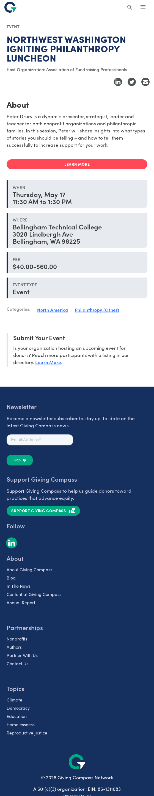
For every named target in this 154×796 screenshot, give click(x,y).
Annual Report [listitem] (21, 602)
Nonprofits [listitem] (17, 639)
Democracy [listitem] (18, 708)
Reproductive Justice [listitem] (27, 733)
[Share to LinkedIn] (118, 82)
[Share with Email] (145, 82)
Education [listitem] (17, 716)
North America (52, 310)
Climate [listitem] (14, 700)
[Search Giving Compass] (129, 7)
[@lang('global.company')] (10, 7)
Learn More (48, 362)
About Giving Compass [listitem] (29, 569)
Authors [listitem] (14, 647)
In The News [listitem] (19, 586)
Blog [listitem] (11, 578)
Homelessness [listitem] (21, 724)
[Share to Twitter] (132, 82)
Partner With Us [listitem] (22, 655)
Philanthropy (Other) (97, 310)
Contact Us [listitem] (17, 663)
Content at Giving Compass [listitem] (34, 594)
